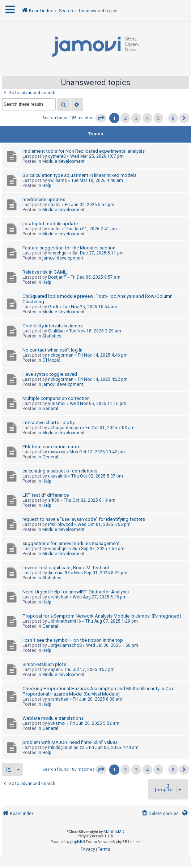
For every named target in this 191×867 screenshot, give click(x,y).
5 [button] (158, 118)
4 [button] (147, 118)
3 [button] (136, 118)
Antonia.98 (59, 572)
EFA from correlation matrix (51, 446)
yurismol (56, 403)
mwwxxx (56, 451)
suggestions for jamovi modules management (71, 543)
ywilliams (57, 180)
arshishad (58, 597)
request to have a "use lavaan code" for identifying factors (83, 519)
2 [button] (125, 118)
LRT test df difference (45, 495)
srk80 (53, 500)
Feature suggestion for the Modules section (68, 247)
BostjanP (57, 277)
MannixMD (113, 831)
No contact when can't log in (52, 350)
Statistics (51, 336)
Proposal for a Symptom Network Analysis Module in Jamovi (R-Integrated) (101, 616)
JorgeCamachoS (65, 645)
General (50, 408)
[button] (101, 118)
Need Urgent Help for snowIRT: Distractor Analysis (75, 591)
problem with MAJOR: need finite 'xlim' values (70, 742)
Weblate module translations (53, 718)
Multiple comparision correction (56, 398)
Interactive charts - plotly (48, 422)
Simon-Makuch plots (44, 664)
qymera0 (57, 156)
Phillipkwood (60, 524)
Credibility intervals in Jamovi (53, 325)
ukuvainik (57, 476)
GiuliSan (56, 331)
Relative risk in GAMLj (45, 272)
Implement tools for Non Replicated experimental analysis (83, 151)
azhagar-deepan (64, 427)
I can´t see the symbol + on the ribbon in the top (72, 640)
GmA (53, 306)
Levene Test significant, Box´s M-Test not (66, 567)
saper (54, 669)
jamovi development (62, 258)
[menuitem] (160, 814)
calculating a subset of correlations (59, 471)
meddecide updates (43, 199)
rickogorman (60, 355)
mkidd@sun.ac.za (66, 747)
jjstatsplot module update (50, 223)
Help (46, 185)
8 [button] (173, 118)
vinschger (58, 253)
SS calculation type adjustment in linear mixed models (79, 175)
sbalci (54, 204)
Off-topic (51, 360)
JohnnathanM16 (64, 621)
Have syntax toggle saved (49, 374)
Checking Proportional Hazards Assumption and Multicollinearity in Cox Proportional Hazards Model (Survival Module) (98, 691)
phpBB (76, 841)
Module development (63, 161)
